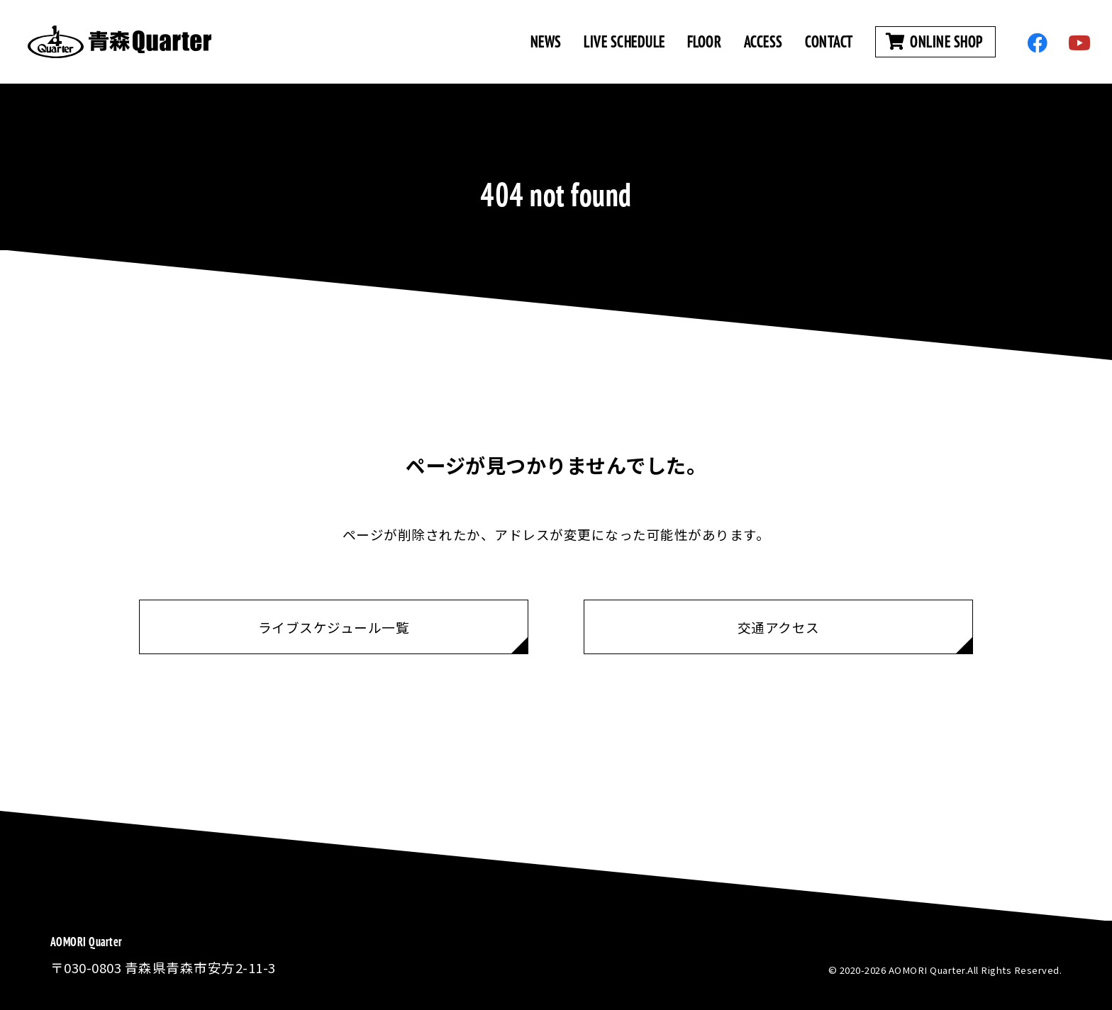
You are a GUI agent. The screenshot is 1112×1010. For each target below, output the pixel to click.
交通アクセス (779, 626)
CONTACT (829, 41)
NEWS (546, 41)
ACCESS (763, 41)
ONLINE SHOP (935, 41)
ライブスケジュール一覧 (334, 626)
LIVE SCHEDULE (624, 41)
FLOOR (704, 41)
